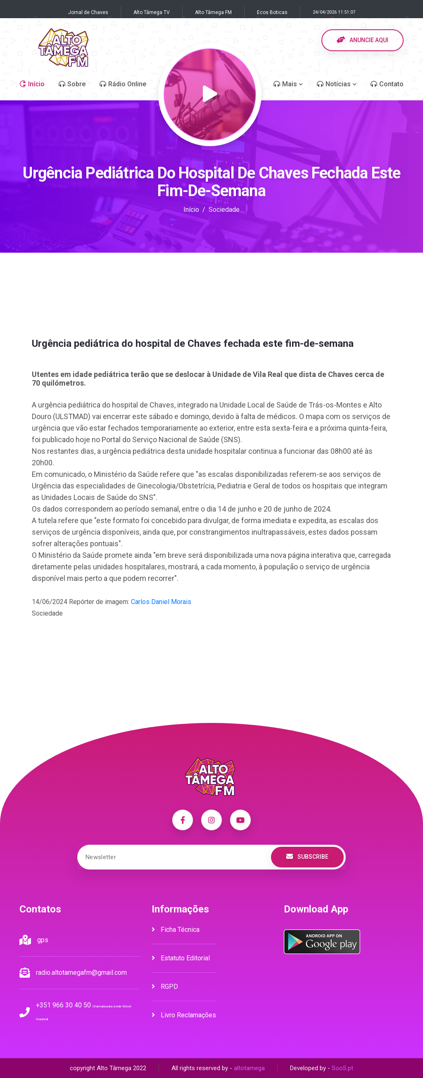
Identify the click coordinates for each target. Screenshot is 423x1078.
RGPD (165, 986)
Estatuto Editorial (181, 958)
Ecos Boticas (272, 12)
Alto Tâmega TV (151, 12)
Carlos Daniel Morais (161, 602)
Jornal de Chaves (88, 12)
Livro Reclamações (184, 1015)
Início (191, 209)
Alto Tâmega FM (213, 12)
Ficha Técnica (176, 929)
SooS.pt (342, 1068)
